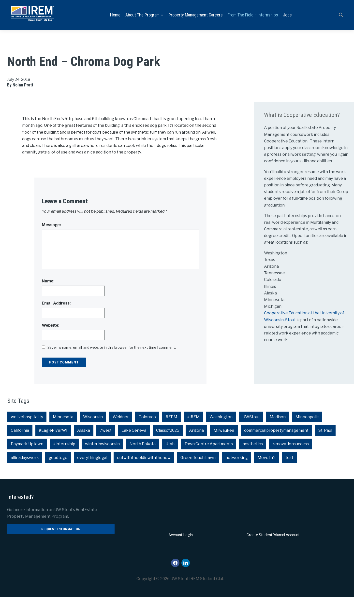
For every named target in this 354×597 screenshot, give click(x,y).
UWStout (251, 417)
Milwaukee (224, 430)
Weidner (121, 417)
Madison (278, 417)
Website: (50, 325)
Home (115, 14)
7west (106, 430)
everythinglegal (92, 457)
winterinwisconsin (102, 444)
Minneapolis (307, 417)
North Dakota (143, 444)
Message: (51, 225)
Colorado (147, 417)
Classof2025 (167, 430)
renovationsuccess (291, 444)
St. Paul (325, 430)
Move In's (267, 457)
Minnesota (63, 417)
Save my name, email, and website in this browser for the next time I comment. (111, 348)
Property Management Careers (195, 14)
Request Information (61, 529)
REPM (171, 417)
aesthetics (253, 444)
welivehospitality (27, 417)
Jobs (287, 14)
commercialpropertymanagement (276, 430)
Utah (170, 444)
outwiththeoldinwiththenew (144, 457)
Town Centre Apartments (208, 444)
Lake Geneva (133, 430)
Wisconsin (93, 417)
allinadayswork (25, 457)
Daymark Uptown (27, 444)
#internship (64, 444)
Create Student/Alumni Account (273, 535)
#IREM (193, 417)
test (289, 457)
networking (236, 457)
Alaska (83, 430)
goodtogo (58, 457)
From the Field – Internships (253, 14)
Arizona (196, 430)
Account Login (180, 535)
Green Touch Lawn (198, 457)
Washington (221, 417)
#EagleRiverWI (53, 430)
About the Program (142, 14)
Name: (48, 281)
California (20, 430)
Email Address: (56, 303)
